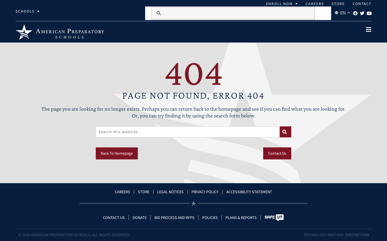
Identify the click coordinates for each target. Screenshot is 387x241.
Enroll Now (282, 4)
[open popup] (368, 30)
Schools (28, 11)
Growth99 (357, 235)
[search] (233, 13)
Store (338, 3)
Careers (315, 3)
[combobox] (188, 131)
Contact (362, 3)
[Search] (285, 131)
